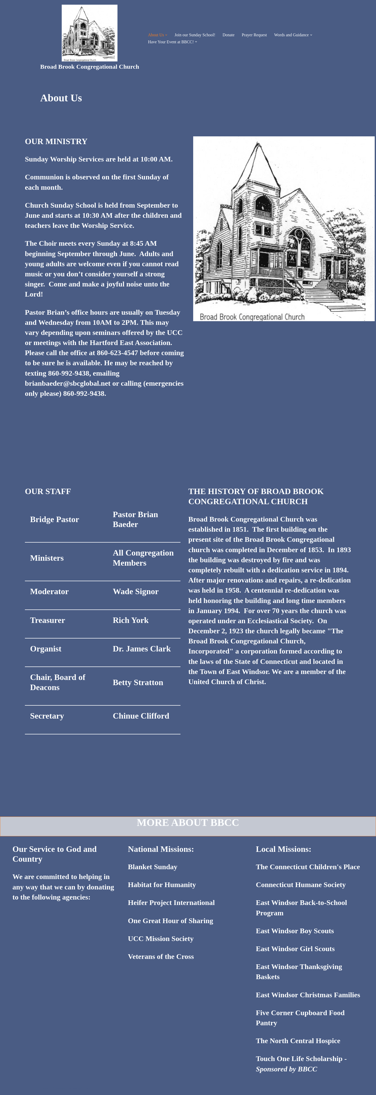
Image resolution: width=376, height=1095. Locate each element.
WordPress (81, 1088)
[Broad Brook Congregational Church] (89, 38)
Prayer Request (254, 35)
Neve (44, 1088)
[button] (166, 35)
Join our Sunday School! (195, 35)
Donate (229, 35)
